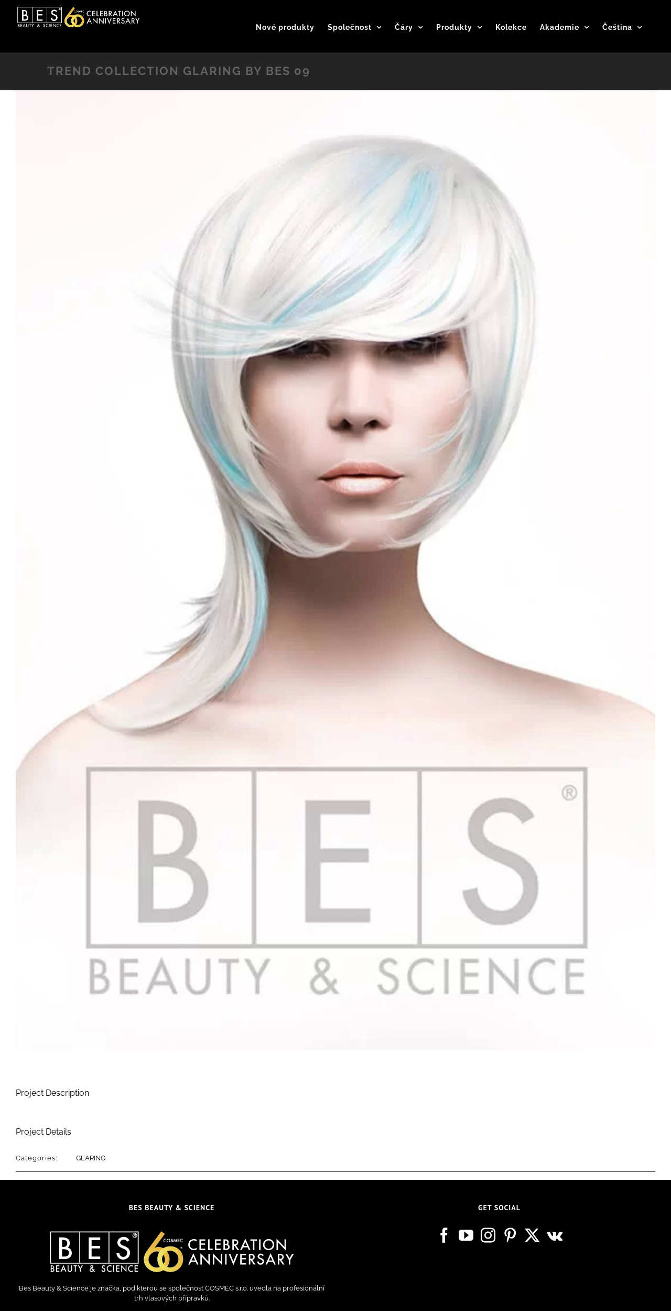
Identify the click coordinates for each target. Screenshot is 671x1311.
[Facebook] (444, 1235)
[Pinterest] (510, 1235)
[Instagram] (488, 1235)
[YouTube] (466, 1235)
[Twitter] (532, 1235)
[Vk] (554, 1235)
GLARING (90, 1158)
